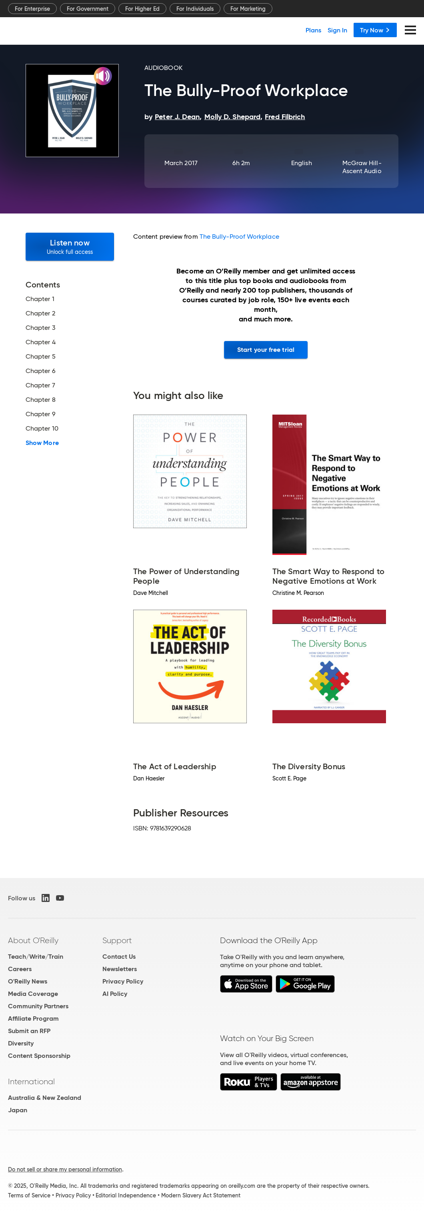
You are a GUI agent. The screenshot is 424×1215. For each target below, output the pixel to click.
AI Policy (114, 994)
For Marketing (248, 8)
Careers (20, 969)
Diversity (21, 1043)
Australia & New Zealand (44, 1097)
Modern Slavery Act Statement (200, 1195)
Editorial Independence (126, 1195)
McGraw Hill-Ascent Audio (362, 167)
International (31, 1081)
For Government (87, 8)
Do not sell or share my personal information (65, 1169)
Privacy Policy (122, 981)
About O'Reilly (33, 940)
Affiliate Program (33, 1018)
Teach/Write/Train (35, 956)
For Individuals (195, 8)
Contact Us (119, 956)
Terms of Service (29, 1195)
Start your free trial (265, 349)
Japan (17, 1110)
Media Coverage (33, 994)
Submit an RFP (29, 1031)
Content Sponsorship (39, 1055)
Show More (42, 443)
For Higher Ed (142, 8)
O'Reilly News (27, 981)
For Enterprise (32, 8)
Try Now (375, 30)
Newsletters (119, 969)
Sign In (337, 30)
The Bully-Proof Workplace (239, 236)
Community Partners (38, 1006)
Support (117, 940)
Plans (313, 30)
